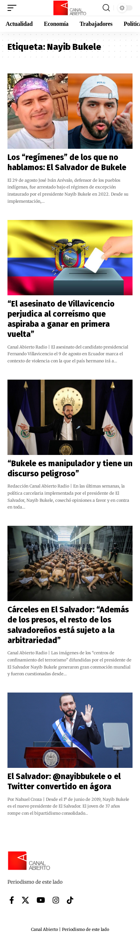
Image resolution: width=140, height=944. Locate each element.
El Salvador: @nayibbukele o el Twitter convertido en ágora (64, 781)
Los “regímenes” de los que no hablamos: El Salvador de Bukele (66, 162)
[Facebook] (11, 900)
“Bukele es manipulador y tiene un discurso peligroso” (70, 469)
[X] (25, 900)
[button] (13, 8)
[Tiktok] (70, 900)
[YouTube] (41, 900)
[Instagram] (56, 900)
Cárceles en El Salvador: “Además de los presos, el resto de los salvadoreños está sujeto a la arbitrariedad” (68, 625)
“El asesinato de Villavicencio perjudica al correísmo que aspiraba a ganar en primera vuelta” (61, 319)
